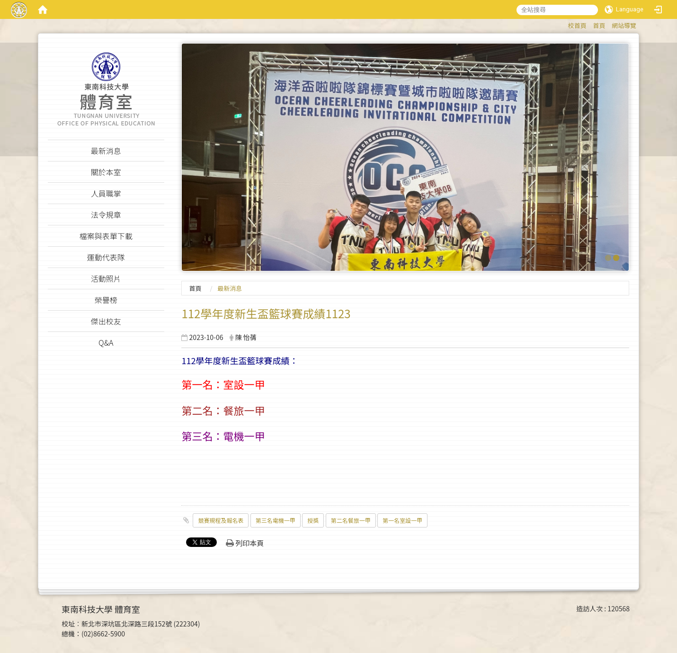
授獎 (313, 520)
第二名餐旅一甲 (351, 520)
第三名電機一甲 (275, 520)
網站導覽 (624, 25)
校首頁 (577, 25)
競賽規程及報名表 (220, 520)
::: (563, 23)
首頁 (599, 25)
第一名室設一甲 (402, 520)
